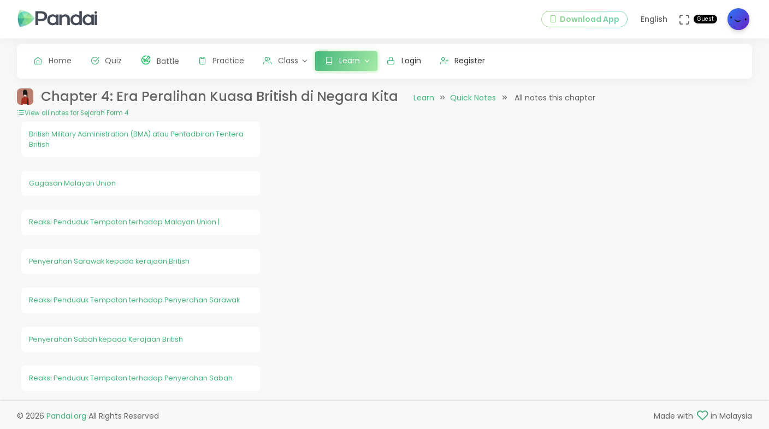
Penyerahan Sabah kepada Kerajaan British (106, 339)
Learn (423, 97)
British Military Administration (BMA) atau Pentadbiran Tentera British (136, 138)
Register (463, 60)
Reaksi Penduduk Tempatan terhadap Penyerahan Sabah (131, 378)
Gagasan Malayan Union (72, 183)
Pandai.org (66, 415)
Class (280, 60)
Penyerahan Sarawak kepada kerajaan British (109, 261)
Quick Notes (473, 97)
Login (404, 60)
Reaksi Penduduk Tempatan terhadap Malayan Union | (124, 222)
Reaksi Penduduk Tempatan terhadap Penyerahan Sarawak (134, 300)
